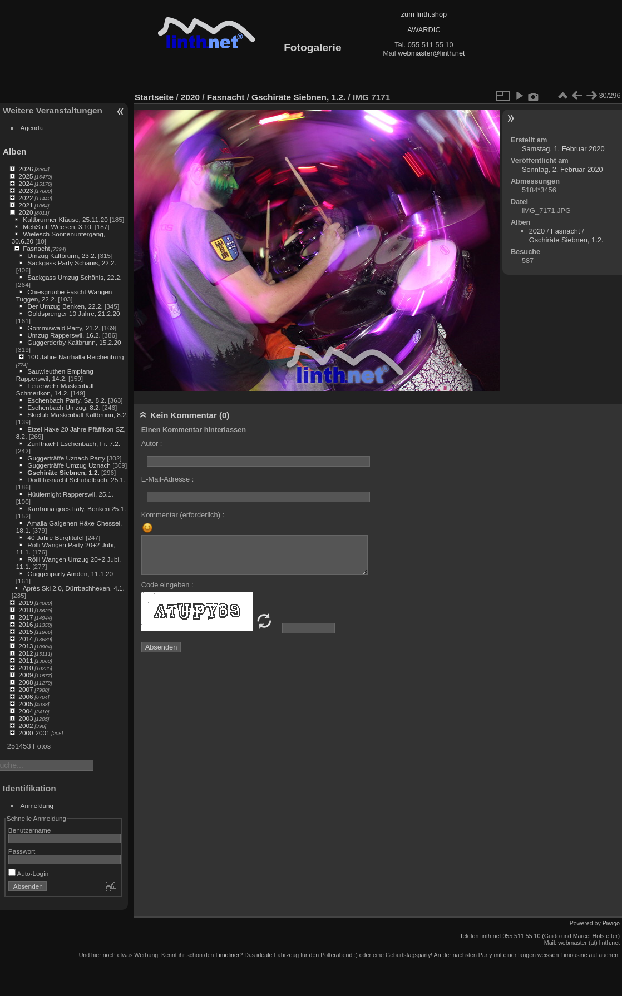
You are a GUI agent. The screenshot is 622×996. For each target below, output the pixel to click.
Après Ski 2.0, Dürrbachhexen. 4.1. (74, 588)
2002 (25, 725)
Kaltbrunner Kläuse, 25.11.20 (65, 219)
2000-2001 (34, 732)
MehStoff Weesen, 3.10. (58, 226)
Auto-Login (28, 873)
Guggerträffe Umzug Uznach (69, 465)
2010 (25, 667)
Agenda (32, 127)
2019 (25, 602)
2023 (25, 190)
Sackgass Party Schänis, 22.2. (71, 262)
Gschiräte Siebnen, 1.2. (63, 472)
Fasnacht (36, 248)
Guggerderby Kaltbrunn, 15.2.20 (74, 342)
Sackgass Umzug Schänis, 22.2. (74, 277)
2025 (25, 176)
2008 (25, 682)
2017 (25, 617)
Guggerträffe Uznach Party (66, 458)
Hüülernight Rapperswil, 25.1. (70, 494)
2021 (25, 205)
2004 (25, 711)
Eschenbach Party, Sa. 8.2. (66, 400)
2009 (25, 674)
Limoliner (227, 955)
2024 (25, 183)
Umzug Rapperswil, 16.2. (63, 335)
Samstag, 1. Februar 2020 (563, 149)
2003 (25, 718)
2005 (25, 703)
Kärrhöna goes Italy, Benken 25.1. (76, 508)
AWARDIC (423, 30)
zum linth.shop (424, 14)
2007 (25, 689)
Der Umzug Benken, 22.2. (64, 306)
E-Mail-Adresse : (167, 479)
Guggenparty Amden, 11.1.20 (70, 573)
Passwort (21, 851)
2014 (25, 638)
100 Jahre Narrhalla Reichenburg (75, 356)
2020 (25, 212)
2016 (25, 624)
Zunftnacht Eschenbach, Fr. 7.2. (73, 443)
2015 (25, 631)
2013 (25, 646)
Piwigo (611, 923)
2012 (25, 653)
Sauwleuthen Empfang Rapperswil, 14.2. (54, 375)
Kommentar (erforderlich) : (182, 515)
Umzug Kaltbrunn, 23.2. (61, 255)
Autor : (151, 443)
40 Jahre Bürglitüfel (55, 537)
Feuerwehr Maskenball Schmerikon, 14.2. (55, 389)
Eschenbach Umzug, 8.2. (63, 407)
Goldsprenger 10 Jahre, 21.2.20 (73, 313)
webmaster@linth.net (431, 53)
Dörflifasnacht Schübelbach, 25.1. (76, 479)
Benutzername (29, 830)
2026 (25, 168)
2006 (25, 696)
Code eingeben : (167, 585)
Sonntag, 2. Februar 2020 (562, 169)
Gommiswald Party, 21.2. (63, 327)
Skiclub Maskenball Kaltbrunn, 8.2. (77, 414)
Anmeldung (37, 805)
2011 (25, 660)
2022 (25, 197)
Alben (15, 151)
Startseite (154, 97)
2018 (25, 609)
